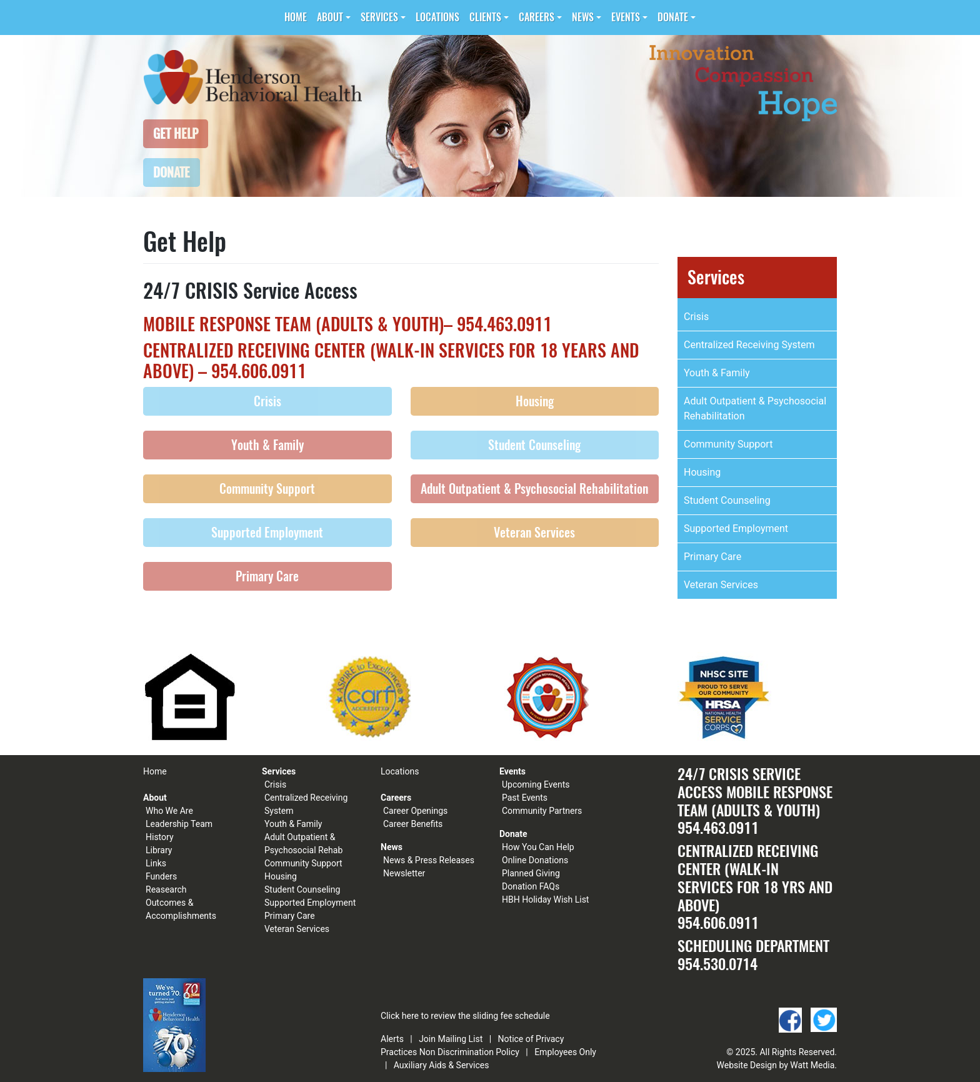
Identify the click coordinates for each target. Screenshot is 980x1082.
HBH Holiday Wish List (545, 899)
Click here (400, 1016)
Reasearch (166, 889)
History (160, 837)
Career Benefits (412, 824)
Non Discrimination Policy (469, 1052)
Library (159, 850)
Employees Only (565, 1052)
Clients (485, 17)
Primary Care (267, 576)
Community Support (267, 488)
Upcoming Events (535, 784)
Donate (673, 17)
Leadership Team (179, 824)
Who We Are (169, 811)
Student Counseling (534, 444)
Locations (437, 17)
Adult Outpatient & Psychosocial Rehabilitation (534, 488)
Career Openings (415, 811)
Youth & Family (267, 444)
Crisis (267, 401)
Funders (161, 876)
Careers (536, 17)
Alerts (392, 1039)
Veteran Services (534, 532)
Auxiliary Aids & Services (441, 1065)
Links (156, 863)
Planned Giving (531, 873)
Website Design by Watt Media (776, 1065)
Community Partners (542, 811)
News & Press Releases (428, 860)
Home (295, 17)
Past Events (525, 798)
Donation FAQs (530, 886)
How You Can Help (538, 847)
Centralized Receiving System (749, 345)
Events (625, 17)
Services (379, 17)
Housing (535, 401)
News (583, 17)
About (330, 17)
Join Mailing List (450, 1039)
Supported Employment (267, 532)
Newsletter (404, 873)
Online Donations (535, 860)
